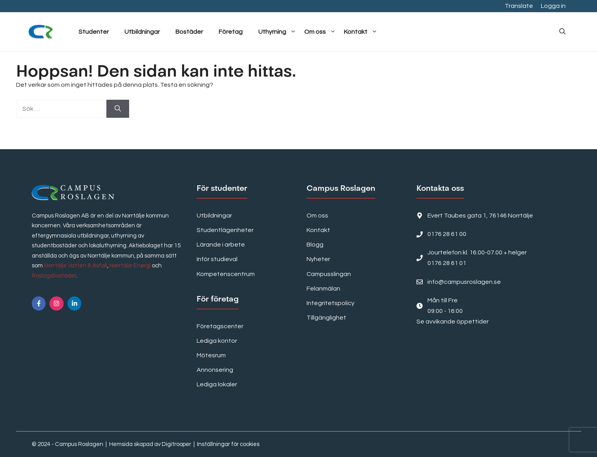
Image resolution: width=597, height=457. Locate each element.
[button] (562, 32)
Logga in (553, 6)
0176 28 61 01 (446, 263)
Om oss (320, 32)
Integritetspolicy (330, 303)
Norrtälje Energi (130, 266)
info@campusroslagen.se (464, 282)
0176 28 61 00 (446, 234)
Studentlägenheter (225, 230)
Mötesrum (211, 355)
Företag (231, 32)
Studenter (94, 32)
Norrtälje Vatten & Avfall (75, 266)
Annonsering (215, 370)
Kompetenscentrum (226, 274)
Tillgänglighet (326, 317)
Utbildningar (142, 32)
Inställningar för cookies (228, 444)
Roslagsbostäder (54, 276)
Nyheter (318, 259)
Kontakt (361, 32)
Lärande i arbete (221, 244)
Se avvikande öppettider (452, 321)
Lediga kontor (217, 341)
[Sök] (117, 109)
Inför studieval (217, 259)
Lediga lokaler (217, 384)
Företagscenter (220, 326)
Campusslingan (329, 274)
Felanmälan (323, 288)
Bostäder (189, 32)
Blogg (315, 244)
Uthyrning (277, 32)
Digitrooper (176, 444)
